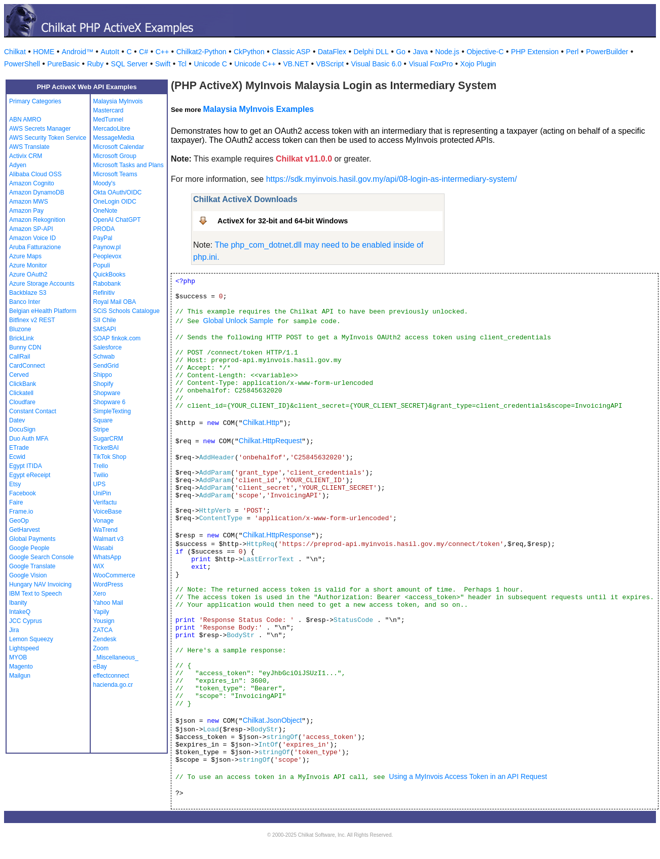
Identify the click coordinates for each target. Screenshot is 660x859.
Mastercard (108, 110)
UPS (99, 484)
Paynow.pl (107, 247)
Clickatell (21, 393)
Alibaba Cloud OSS (35, 174)
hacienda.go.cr (113, 684)
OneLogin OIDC (114, 201)
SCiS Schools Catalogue (126, 311)
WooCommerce (114, 575)
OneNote (105, 210)
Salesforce (107, 347)
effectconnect (111, 675)
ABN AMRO (25, 119)
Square (103, 420)
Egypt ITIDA (25, 466)
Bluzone (20, 329)
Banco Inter (24, 301)
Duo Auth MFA (28, 438)
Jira (14, 630)
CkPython (249, 52)
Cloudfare (22, 402)
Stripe (101, 429)
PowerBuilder (607, 52)
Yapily (101, 611)
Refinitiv (104, 292)
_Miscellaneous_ (115, 657)
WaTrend (105, 529)
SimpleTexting (112, 411)
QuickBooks (109, 274)
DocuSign (22, 429)
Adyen (17, 165)
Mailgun (19, 675)
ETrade (19, 447)
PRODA (104, 228)
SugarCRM (108, 438)
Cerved (19, 374)
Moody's (104, 183)
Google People (29, 548)
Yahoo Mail (108, 602)
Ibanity (18, 602)
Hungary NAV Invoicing (40, 584)
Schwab (104, 356)
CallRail (19, 356)
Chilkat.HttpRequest (270, 441)
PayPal (103, 238)
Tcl (182, 64)
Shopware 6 (109, 402)
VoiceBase (107, 511)
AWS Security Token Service (47, 137)
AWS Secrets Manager (40, 128)
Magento (21, 666)
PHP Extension (535, 52)
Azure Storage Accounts (42, 283)
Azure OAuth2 (28, 274)
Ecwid (17, 456)
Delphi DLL (370, 52)
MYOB (18, 657)
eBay (100, 666)
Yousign (104, 620)
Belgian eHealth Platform (43, 311)
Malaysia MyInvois (118, 101)
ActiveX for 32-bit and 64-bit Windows (282, 221)
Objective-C (484, 52)
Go (401, 52)
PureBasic (63, 64)
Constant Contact (32, 411)
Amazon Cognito (31, 183)
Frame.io (21, 511)
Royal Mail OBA (114, 301)
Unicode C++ (255, 64)
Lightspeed (24, 648)
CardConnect (27, 365)
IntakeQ (19, 611)
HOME (43, 52)
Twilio (100, 475)
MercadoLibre (111, 128)
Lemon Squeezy (31, 639)
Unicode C (210, 64)
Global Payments (32, 538)
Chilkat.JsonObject (272, 720)
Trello (100, 466)
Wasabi (103, 548)
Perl (572, 52)
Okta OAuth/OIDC (117, 192)
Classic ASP (291, 52)
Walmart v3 (108, 538)
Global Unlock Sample (238, 321)
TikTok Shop (110, 456)
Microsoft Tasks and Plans (128, 165)
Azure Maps (25, 256)
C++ (162, 52)
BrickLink (21, 338)
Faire (16, 502)
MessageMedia (113, 137)
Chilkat (15, 52)
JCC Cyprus (25, 620)
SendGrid (106, 365)
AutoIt (110, 52)
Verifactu (105, 502)
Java (420, 52)
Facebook (22, 493)
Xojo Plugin (478, 64)
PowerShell (22, 64)
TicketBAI (106, 447)
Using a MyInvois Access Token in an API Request (468, 776)
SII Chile (104, 320)
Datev (17, 420)
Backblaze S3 (27, 292)
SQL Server (129, 64)
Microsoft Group (114, 156)
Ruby (95, 64)
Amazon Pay (26, 210)
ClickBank (22, 383)
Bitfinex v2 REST (32, 320)
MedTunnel (108, 119)
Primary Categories (35, 101)
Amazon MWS (28, 201)
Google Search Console (41, 557)
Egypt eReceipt (29, 475)
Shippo (102, 374)
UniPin (102, 493)
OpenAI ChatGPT (117, 219)
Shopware (107, 393)
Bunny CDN (25, 347)
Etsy (15, 484)
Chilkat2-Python (201, 52)
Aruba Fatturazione (35, 247)
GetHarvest (24, 529)
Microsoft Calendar (118, 146)
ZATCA (103, 630)
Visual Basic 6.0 (376, 64)
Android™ (77, 52)
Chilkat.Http (261, 422)
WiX (98, 566)
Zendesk (105, 639)
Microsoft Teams (115, 174)
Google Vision (28, 575)
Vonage (103, 520)
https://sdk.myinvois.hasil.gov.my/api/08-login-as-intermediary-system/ (391, 179)
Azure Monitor (28, 265)
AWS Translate (29, 146)
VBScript (330, 64)
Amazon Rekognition (37, 219)
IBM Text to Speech (35, 593)
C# (143, 52)
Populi (101, 265)
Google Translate (32, 566)
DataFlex (332, 52)
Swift (162, 64)
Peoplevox (107, 256)
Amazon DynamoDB (36, 192)
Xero (99, 593)
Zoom (101, 648)
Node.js (447, 52)
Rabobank (107, 283)
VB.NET (296, 64)
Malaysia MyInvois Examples (258, 109)
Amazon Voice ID (32, 238)
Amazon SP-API (31, 228)
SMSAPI (104, 329)
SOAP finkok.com (117, 338)
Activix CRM (25, 156)
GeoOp (19, 520)
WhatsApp (107, 557)
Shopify (103, 383)
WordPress (108, 584)
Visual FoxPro (431, 64)
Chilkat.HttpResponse (277, 535)
